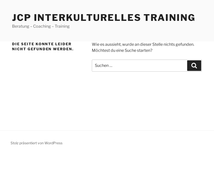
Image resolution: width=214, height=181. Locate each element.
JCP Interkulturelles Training (103, 17)
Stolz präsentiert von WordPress (36, 143)
